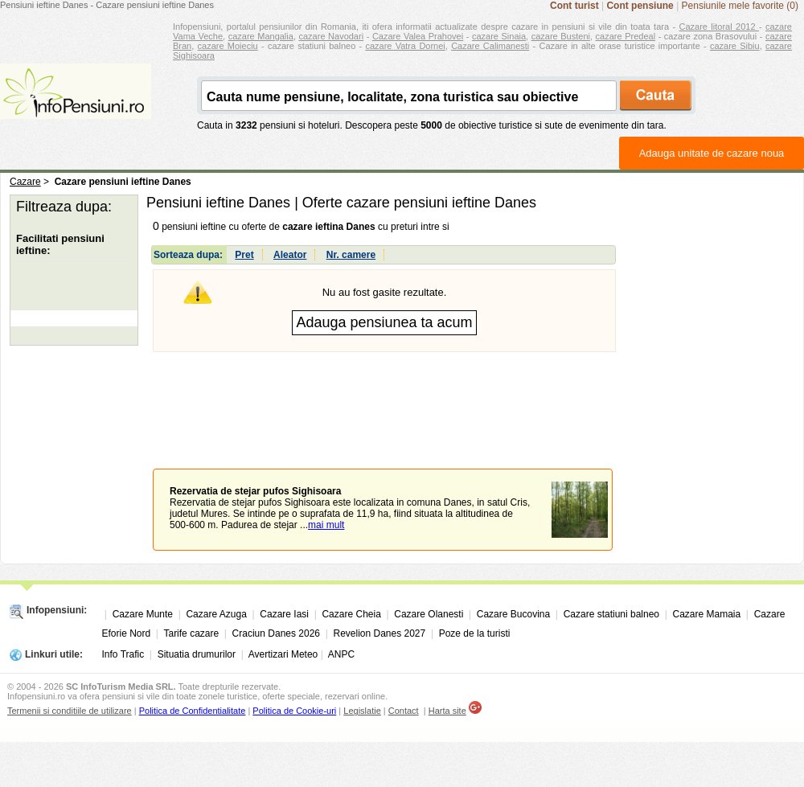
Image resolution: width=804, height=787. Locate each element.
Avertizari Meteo (283, 654)
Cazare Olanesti (428, 614)
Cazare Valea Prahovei (417, 36)
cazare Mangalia (260, 36)
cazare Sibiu (735, 46)
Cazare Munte (143, 614)
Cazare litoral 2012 (719, 26)
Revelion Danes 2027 (379, 633)
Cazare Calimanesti (490, 46)
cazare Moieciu (228, 46)
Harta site (447, 710)
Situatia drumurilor (197, 654)
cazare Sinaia (499, 36)
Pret (244, 254)
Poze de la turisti (475, 633)
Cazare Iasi (284, 614)
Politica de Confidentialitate (192, 710)
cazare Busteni (560, 36)
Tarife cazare (191, 633)
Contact (403, 710)
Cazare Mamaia (707, 614)
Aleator (289, 254)
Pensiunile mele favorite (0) (740, 5)
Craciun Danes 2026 (276, 633)
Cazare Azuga (216, 614)
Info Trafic (123, 654)
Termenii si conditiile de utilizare (69, 710)
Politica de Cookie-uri (294, 710)
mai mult (326, 525)
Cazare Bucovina (513, 614)
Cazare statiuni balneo (611, 614)
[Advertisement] (384, 410)
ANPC (341, 654)
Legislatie (361, 710)
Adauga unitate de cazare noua (712, 153)
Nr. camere (350, 254)
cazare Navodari (331, 36)
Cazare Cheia (351, 614)
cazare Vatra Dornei (405, 46)
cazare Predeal (625, 36)
